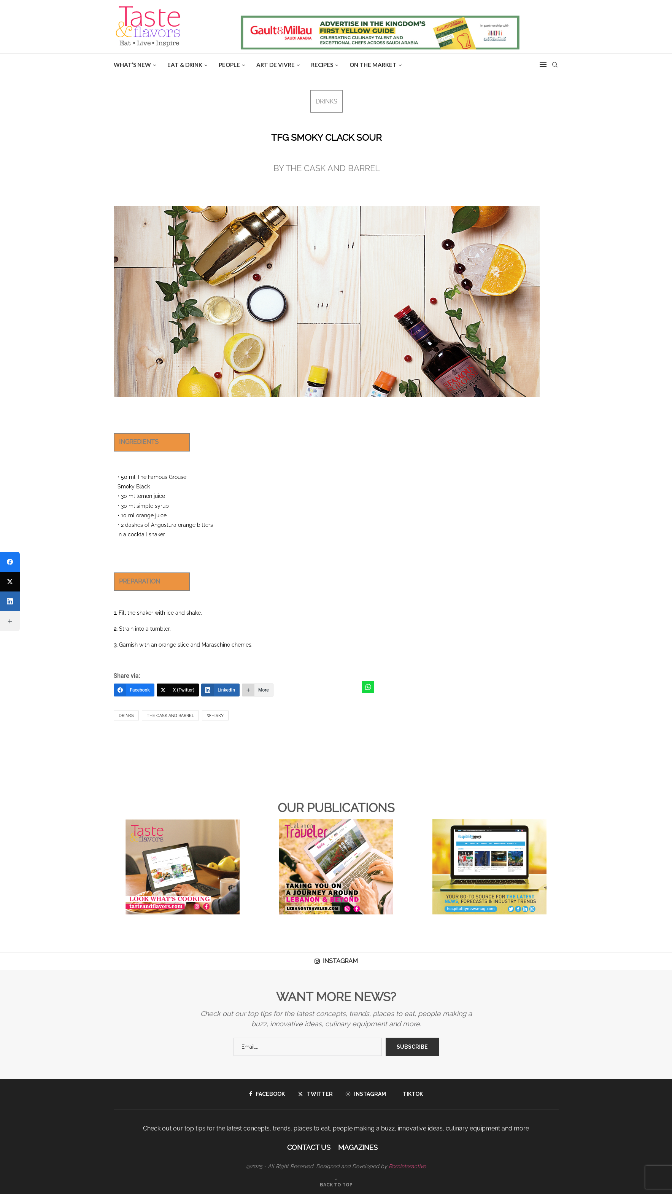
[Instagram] (366, 1094)
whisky (215, 715)
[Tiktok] (411, 1094)
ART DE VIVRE (275, 64)
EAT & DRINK (184, 64)
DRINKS (326, 101)
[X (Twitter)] (178, 690)
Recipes (322, 64)
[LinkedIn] (220, 690)
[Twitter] (315, 1094)
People (229, 64)
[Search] (555, 65)
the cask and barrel (170, 715)
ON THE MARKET (373, 64)
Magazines (358, 1147)
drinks (126, 715)
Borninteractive (407, 1166)
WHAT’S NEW (132, 64)
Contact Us (308, 1147)
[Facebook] (134, 690)
